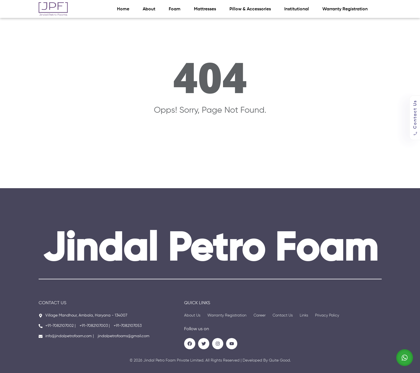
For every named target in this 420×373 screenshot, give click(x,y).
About (149, 9)
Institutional (296, 9)
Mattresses (205, 9)
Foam (174, 9)
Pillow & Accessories (250, 9)
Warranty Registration (345, 9)
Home (123, 9)
